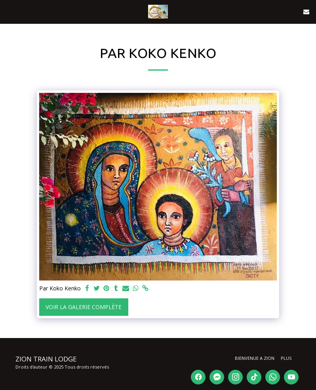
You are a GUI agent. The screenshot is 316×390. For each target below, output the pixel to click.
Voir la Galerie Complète (84, 307)
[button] (8, 11)
